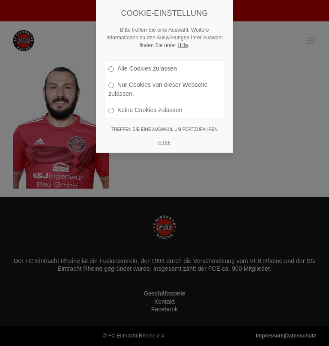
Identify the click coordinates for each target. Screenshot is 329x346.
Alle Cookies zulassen (142, 68)
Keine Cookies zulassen (145, 109)
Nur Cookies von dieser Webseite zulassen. (158, 89)
